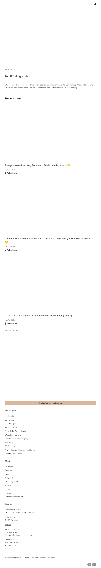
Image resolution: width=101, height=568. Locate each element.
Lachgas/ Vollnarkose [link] (13, 453)
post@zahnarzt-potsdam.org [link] (20, 535)
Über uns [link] (8, 470)
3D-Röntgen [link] (10, 446)
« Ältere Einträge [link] (12, 330)
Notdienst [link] (9, 478)
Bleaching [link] (9, 442)
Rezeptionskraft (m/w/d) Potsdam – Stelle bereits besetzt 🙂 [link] (37, 165)
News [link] (7, 474)
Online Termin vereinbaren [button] (50, 403)
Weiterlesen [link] (11, 173)
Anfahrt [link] (8, 524)
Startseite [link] (9, 466)
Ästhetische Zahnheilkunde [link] (16, 431)
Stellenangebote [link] (11, 481)
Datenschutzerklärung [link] (14, 497)
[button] (95, 3)
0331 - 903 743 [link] (14, 529)
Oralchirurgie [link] (10, 423)
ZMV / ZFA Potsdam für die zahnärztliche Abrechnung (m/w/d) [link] (38, 315)
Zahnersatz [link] (9, 420)
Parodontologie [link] (11, 427)
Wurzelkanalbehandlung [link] (15, 435)
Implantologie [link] (10, 416)
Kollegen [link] (8, 485)
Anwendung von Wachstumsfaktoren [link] (20, 450)
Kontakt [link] (8, 489)
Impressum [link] (9, 493)
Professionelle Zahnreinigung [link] (16, 438)
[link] (19, 3)
